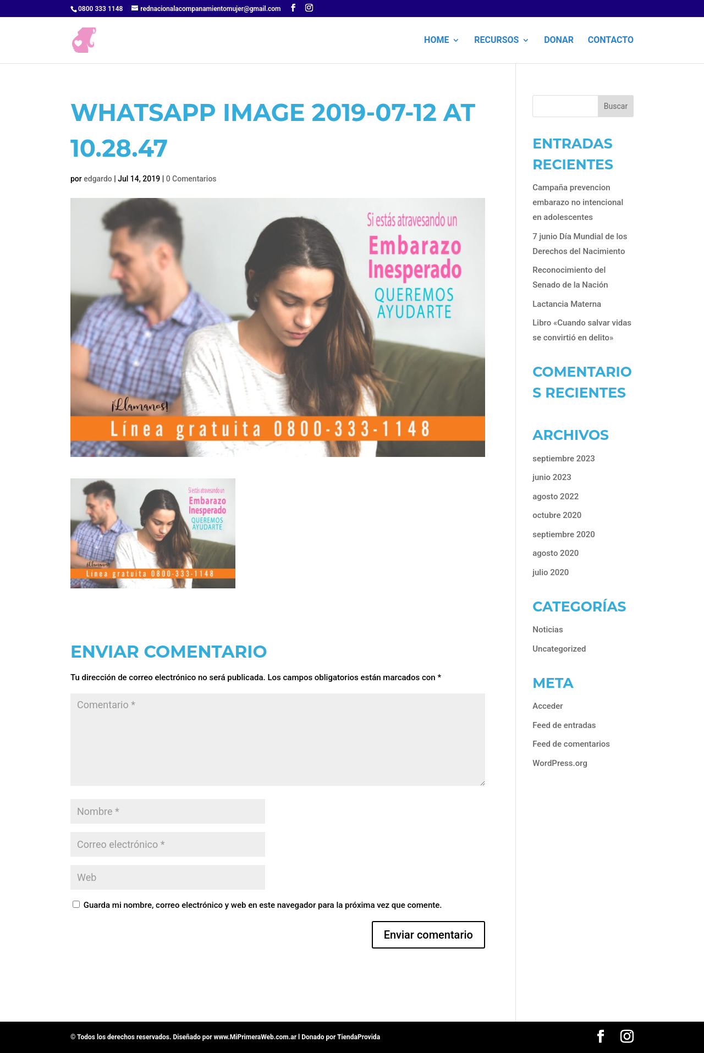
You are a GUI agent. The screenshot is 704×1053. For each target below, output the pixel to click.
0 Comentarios (191, 178)
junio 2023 (551, 477)
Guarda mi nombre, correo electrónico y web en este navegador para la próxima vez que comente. (263, 905)
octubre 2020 (556, 515)
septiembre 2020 (563, 534)
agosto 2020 (555, 553)
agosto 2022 (555, 496)
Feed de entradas (564, 725)
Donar (559, 40)
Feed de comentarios (571, 744)
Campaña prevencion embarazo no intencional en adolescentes (577, 202)
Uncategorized (559, 649)
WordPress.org (559, 763)
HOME (436, 40)
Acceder (547, 706)
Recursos (496, 40)
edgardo (98, 178)
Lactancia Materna (566, 304)
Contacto (611, 40)
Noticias (547, 630)
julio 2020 (550, 572)
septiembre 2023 (563, 459)
